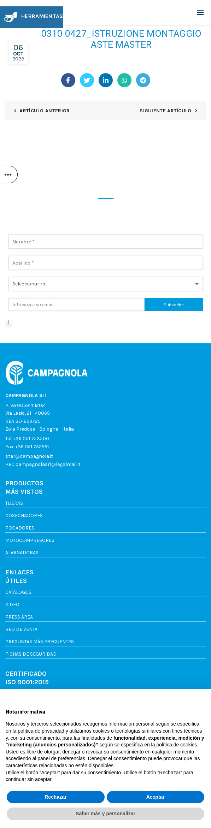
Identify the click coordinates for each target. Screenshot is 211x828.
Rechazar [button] (55, 797)
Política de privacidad (146, 322)
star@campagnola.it (29, 456)
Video (12, 605)
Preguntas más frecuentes (39, 642)
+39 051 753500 (31, 439)
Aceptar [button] (155, 797)
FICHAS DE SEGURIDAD (31, 654)
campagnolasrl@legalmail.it (48, 464)
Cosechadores (24, 516)
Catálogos (18, 592)
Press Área (19, 617)
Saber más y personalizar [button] (105, 813)
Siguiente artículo (165, 111)
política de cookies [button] (176, 744)
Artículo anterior (44, 111)
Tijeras (14, 503)
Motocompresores (29, 540)
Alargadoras (22, 553)
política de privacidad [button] (41, 731)
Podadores (19, 528)
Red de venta (21, 629)
